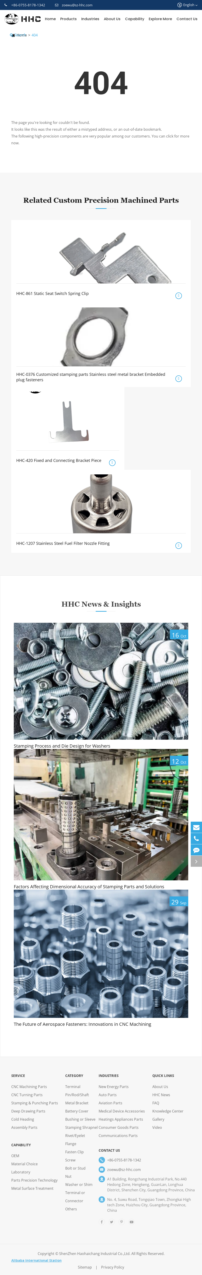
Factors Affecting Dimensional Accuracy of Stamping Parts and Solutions (89, 887)
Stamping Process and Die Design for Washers (62, 746)
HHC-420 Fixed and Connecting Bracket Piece (58, 460)
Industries (90, 19)
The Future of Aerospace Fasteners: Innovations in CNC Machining (82, 1024)
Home (50, 19)
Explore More (160, 19)
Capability (134, 19)
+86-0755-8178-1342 (25, 5)
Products (68, 19)
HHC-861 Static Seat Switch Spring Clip (52, 293)
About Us (112, 19)
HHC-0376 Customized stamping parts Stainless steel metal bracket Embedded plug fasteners (90, 377)
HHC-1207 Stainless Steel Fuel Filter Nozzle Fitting (63, 543)
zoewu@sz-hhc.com (74, 5)
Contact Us (186, 19)
